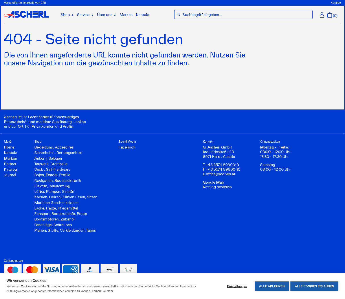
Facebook (127, 147)
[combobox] (246, 15)
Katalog (336, 2)
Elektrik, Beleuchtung (52, 186)
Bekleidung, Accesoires (53, 147)
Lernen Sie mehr (102, 291)
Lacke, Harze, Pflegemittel (56, 208)
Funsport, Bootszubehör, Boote (60, 213)
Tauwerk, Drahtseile (50, 164)
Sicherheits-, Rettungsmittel (58, 152)
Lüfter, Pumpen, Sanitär (54, 191)
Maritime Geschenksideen (56, 203)
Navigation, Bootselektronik (57, 180)
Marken (126, 15)
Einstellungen (236, 286)
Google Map (213, 182)
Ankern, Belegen (48, 158)
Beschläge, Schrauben (53, 225)
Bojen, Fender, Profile (52, 175)
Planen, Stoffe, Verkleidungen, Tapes (65, 230)
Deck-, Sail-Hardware (52, 169)
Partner (10, 164)
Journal (10, 175)
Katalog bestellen (217, 187)
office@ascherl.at (220, 174)
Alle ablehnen (271, 286)
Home (9, 147)
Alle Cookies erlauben (314, 286)
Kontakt (142, 15)
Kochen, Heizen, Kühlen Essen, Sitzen (65, 197)
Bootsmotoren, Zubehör (54, 219)
